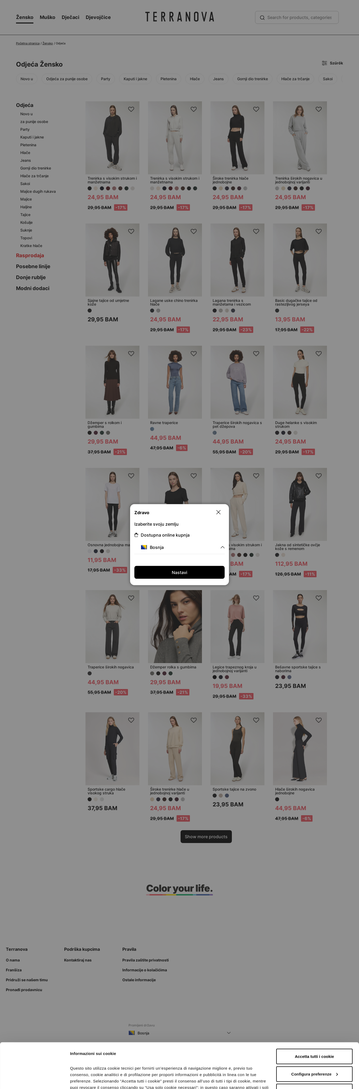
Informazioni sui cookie (92, 1078)
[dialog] (179, 544)
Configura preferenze (314, 1031)
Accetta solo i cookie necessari (314, 1049)
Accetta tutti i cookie (314, 1014)
